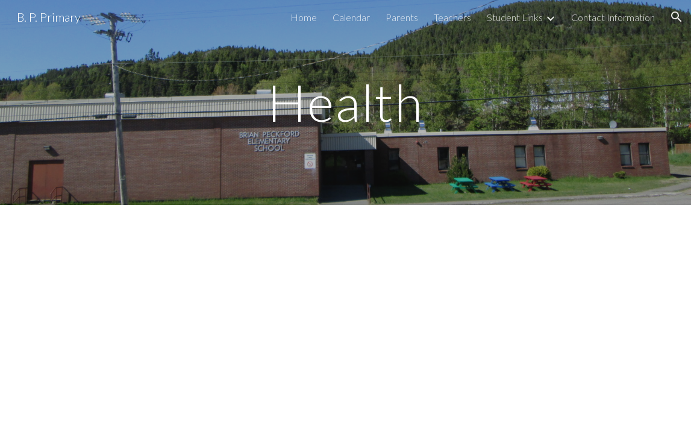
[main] (345, 102)
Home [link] (303, 17)
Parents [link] (402, 17)
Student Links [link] (515, 17)
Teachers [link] (452, 17)
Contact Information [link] (613, 17)
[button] (676, 16)
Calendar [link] (351, 17)
